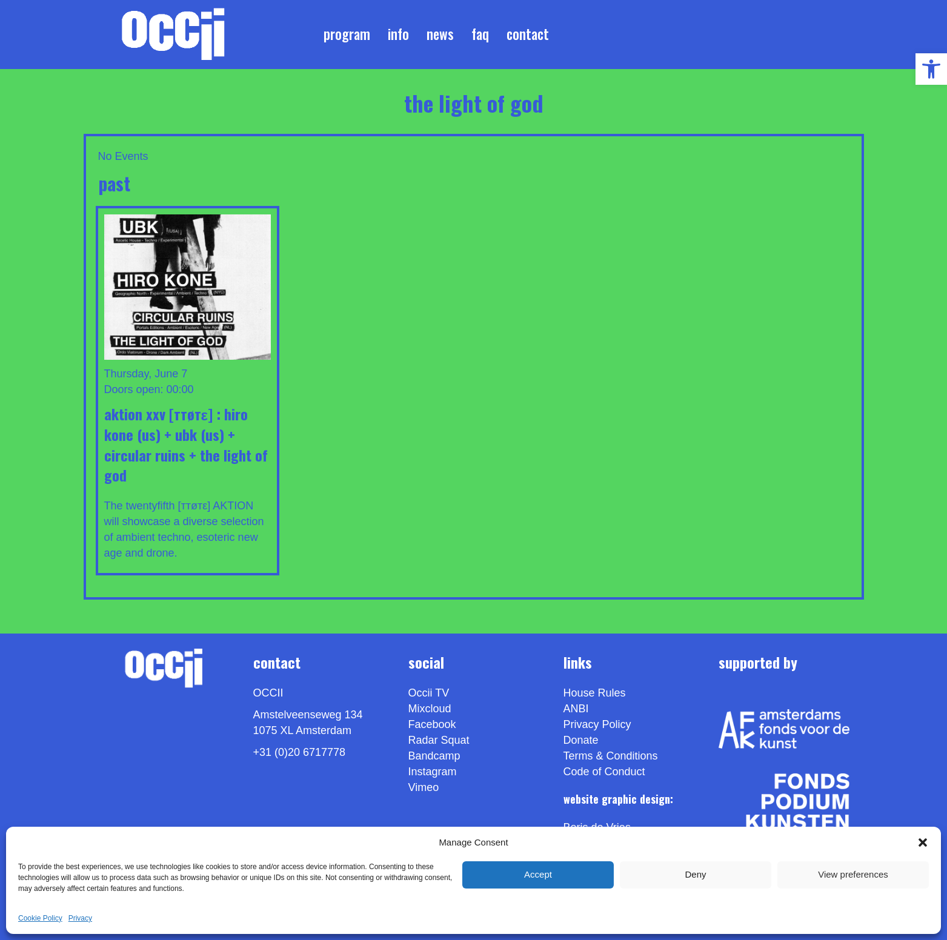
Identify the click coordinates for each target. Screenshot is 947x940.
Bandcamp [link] (434, 756)
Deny (695, 874)
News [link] (440, 34)
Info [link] (398, 34)
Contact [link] (528, 34)
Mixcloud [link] (429, 709)
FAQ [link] (480, 34)
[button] (923, 842)
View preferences (853, 874)
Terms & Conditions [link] (610, 756)
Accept (538, 874)
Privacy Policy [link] (597, 724)
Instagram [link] (432, 772)
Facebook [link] (432, 724)
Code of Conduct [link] (604, 772)
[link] (931, 69)
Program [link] (347, 34)
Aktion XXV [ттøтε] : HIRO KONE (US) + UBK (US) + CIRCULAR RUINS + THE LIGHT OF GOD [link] (186, 444)
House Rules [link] (594, 693)
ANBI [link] (576, 709)
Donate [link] (581, 740)
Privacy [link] (80, 918)
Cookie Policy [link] (40, 918)
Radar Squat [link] (439, 740)
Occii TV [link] (429, 693)
